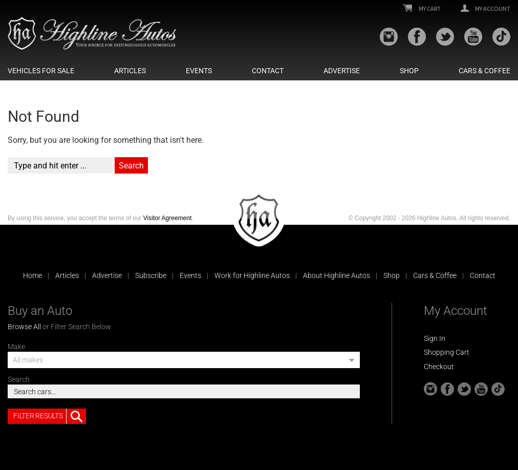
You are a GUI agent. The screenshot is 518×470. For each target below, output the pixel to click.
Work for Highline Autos (252, 275)
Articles (130, 71)
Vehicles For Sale (41, 71)
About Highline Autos (336, 275)
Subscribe (150, 275)
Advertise (341, 71)
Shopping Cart (446, 352)
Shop (409, 71)
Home (32, 275)
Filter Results (49, 416)
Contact (268, 71)
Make (16, 347)
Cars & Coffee (484, 71)
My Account (485, 8)
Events (199, 71)
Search (19, 379)
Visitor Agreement (167, 218)
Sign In (434, 338)
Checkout (439, 366)
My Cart (422, 8)
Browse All (24, 327)
